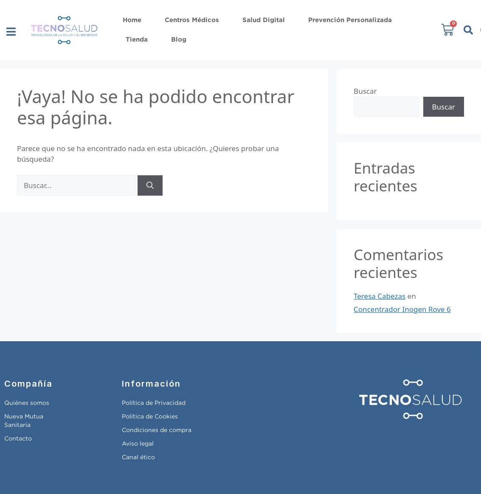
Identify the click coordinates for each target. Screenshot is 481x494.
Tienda (137, 39)
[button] (11, 32)
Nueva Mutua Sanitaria (23, 421)
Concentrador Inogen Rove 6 (402, 309)
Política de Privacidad (154, 403)
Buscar (365, 91)
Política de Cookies (150, 416)
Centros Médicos (192, 20)
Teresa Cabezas (379, 296)
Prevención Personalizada (350, 20)
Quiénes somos (26, 403)
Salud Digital (263, 20)
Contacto (18, 438)
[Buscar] (150, 185)
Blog (178, 39)
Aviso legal (138, 443)
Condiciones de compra (156, 430)
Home (132, 20)
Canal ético (138, 457)
